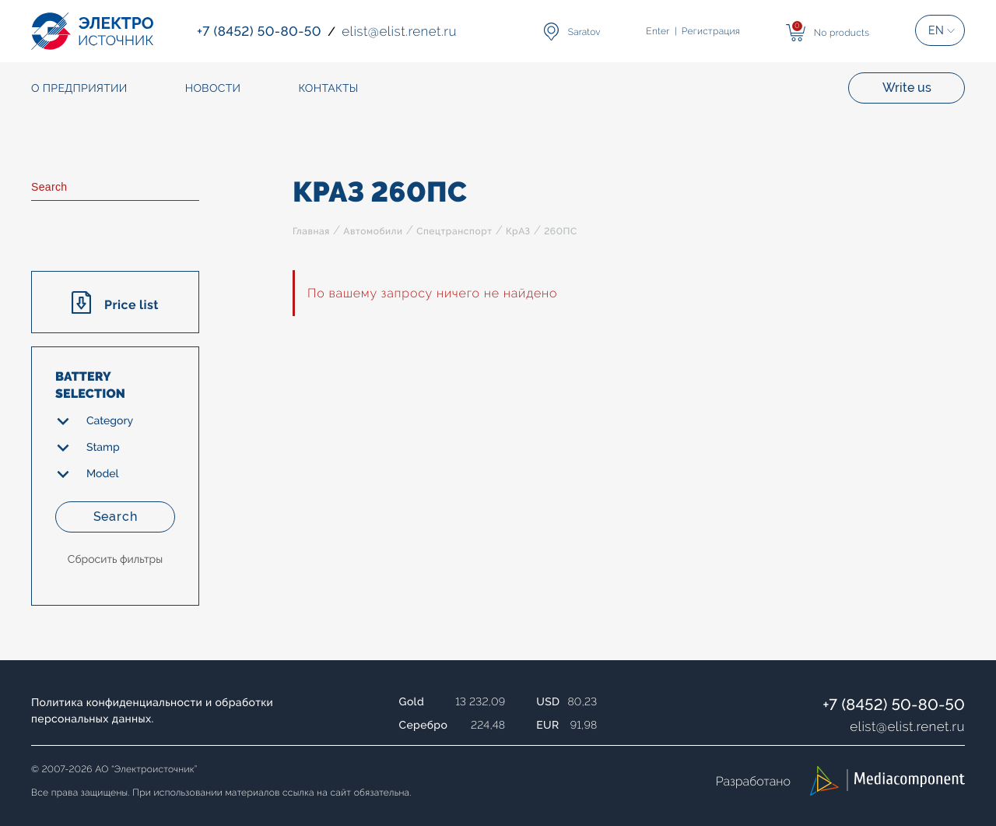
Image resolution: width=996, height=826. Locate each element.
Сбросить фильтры (115, 560)
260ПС (560, 231)
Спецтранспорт (454, 231)
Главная (311, 231)
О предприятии (79, 89)
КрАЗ (518, 231)
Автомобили (372, 231)
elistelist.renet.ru (907, 726)
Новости (213, 89)
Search (115, 516)
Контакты (328, 89)
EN (936, 30)
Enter (657, 31)
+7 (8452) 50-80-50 (893, 704)
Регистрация (711, 31)
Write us (906, 87)
